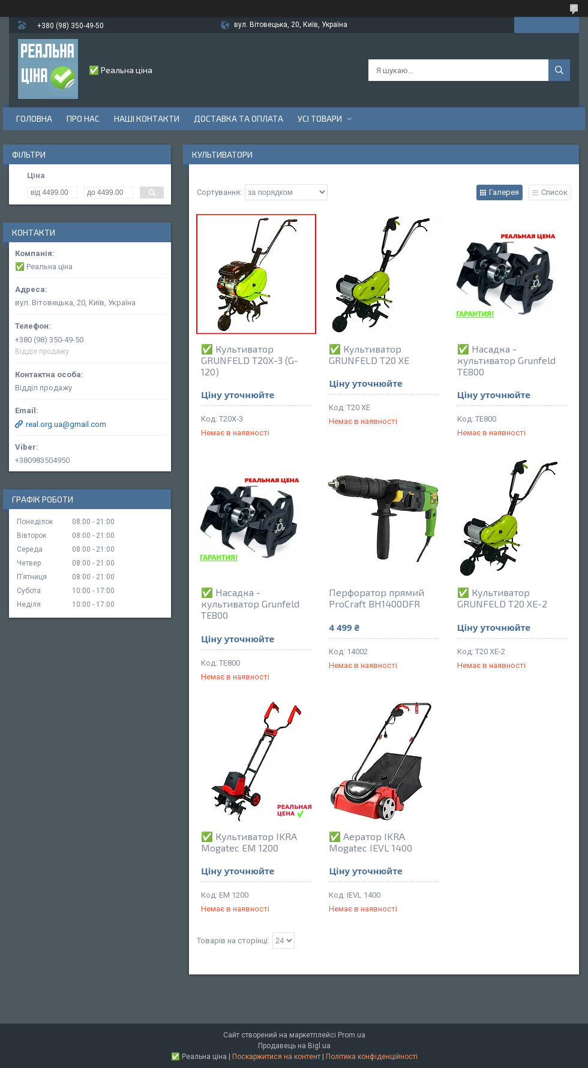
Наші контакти (146, 118)
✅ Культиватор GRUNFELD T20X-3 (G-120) (249, 360)
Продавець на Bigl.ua (294, 1046)
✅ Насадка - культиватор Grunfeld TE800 (506, 360)
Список (554, 192)
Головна (34, 118)
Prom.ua (351, 1035)
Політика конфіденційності (372, 1056)
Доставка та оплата (238, 118)
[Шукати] (559, 70)
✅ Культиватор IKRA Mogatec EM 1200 (249, 842)
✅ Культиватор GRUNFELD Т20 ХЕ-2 (502, 597)
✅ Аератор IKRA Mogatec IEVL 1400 (370, 842)
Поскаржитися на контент (276, 1056)
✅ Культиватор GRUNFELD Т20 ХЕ (369, 354)
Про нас (83, 118)
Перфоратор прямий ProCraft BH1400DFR (376, 597)
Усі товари (320, 118)
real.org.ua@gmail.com (66, 424)
